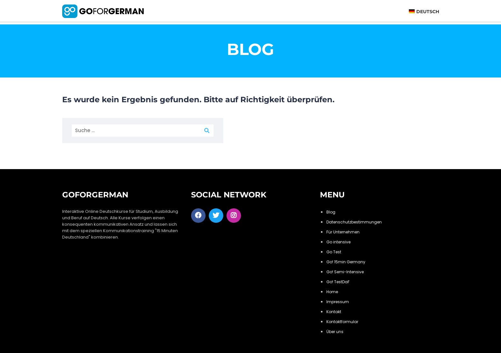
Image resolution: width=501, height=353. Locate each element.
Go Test (333, 252)
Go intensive (338, 242)
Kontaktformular (342, 321)
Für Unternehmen (343, 232)
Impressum (337, 301)
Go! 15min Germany (345, 262)
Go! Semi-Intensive (345, 272)
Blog (330, 212)
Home (332, 291)
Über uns (334, 331)
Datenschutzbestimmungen (354, 222)
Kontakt (333, 311)
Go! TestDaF (338, 282)
